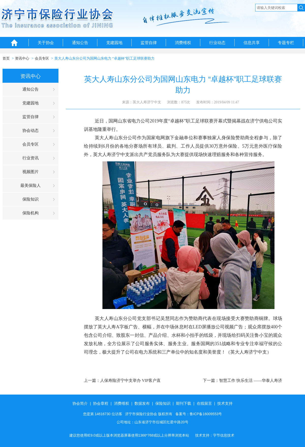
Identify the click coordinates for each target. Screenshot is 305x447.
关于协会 (46, 42)
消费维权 (183, 42)
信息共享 (251, 42)
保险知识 (30, 199)
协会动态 (30, 130)
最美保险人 (30, 185)
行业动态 (217, 42)
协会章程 (100, 403)
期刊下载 (183, 403)
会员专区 (42, 58)
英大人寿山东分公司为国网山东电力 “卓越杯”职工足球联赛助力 (104, 58)
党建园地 (114, 42)
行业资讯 (30, 158)
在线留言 (204, 403)
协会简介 (80, 403)
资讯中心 (22, 58)
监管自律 (149, 42)
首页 (6, 58)
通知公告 (80, 42)
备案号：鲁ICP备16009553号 (198, 414)
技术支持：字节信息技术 (214, 435)
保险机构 (30, 213)
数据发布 (142, 403)
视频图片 (30, 172)
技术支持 (225, 403)
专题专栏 (286, 42)
